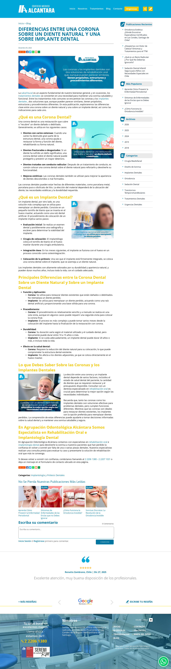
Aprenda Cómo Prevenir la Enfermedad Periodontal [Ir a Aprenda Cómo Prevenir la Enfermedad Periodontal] (29, 513)
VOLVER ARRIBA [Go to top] (144, 620)
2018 (127, 148)
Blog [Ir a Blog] (108, 8)
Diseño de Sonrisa (133, 167)
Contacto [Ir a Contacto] (117, 8)
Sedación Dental (132, 184)
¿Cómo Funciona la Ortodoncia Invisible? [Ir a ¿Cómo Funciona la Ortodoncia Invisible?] (72, 511)
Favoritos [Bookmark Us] (140, 630)
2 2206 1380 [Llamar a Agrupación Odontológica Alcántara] (91, 459)
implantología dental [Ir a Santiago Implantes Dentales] (28, 444)
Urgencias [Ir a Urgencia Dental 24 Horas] (131, 8)
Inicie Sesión (24, 541)
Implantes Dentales (133, 172)
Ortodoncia (130, 178)
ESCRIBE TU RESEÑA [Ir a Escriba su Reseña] (141, 601)
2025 (127, 130)
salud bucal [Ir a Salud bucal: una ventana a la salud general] (27, 92)
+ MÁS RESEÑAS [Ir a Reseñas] (27, 601)
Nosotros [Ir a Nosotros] (82, 8)
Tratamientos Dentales (135, 198)
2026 (127, 124)
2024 (127, 136)
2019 (127, 142)
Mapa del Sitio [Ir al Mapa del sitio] (142, 634)
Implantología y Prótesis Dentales (48, 475)
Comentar (104, 542)
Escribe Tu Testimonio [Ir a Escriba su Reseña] (150, 9)
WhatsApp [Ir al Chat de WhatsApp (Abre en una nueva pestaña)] (163, 661)
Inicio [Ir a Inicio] (21, 23)
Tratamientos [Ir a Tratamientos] (96, 8)
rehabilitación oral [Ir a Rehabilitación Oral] (98, 388)
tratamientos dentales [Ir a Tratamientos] (29, 95)
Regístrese (39, 541)
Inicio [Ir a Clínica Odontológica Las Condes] (72, 8)
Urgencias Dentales (133, 204)
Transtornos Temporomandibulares (135, 191)
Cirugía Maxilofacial (133, 161)
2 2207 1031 (104, 459)
